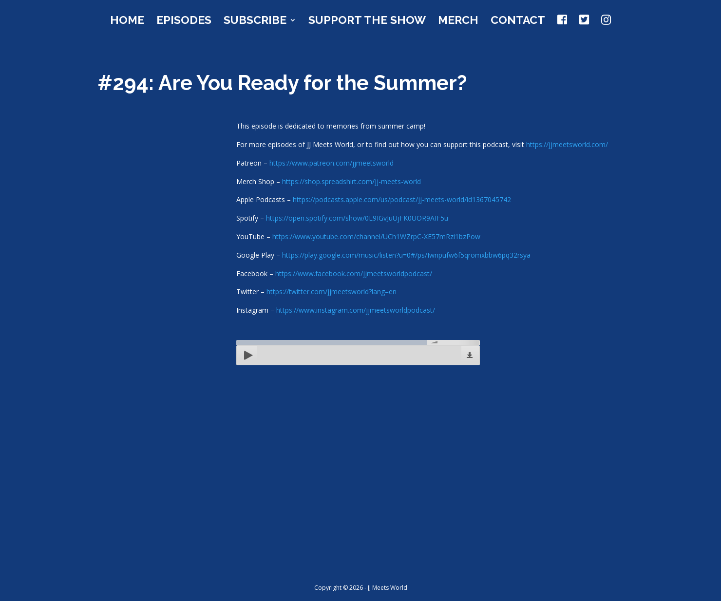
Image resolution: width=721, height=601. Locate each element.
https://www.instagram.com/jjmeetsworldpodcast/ (355, 310)
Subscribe (255, 21)
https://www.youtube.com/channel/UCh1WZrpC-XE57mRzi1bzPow (376, 236)
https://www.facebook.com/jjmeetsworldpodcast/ (353, 273)
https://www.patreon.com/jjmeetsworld (331, 163)
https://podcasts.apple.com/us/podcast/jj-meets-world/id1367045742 (402, 199)
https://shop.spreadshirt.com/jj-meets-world (351, 181)
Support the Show (367, 21)
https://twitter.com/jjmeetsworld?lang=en (331, 291)
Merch (458, 21)
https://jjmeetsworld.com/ (567, 144)
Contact (518, 21)
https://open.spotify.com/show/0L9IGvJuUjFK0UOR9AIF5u (357, 218)
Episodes (183, 21)
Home (127, 21)
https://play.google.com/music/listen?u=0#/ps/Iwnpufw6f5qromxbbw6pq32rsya (406, 255)
